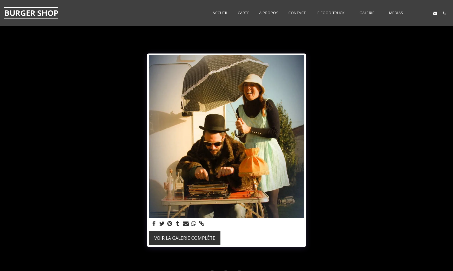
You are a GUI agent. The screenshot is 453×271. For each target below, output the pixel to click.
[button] (332, 13)
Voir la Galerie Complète (184, 238)
